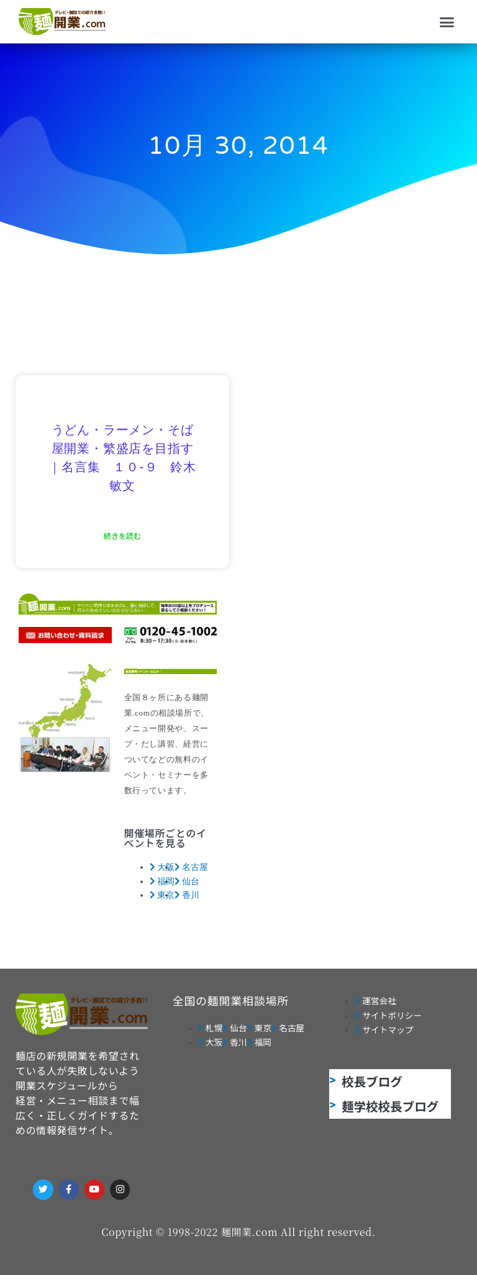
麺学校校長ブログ (390, 1106)
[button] (447, 21)
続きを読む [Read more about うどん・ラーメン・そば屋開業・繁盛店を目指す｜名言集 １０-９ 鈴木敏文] (122, 535)
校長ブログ (372, 1081)
